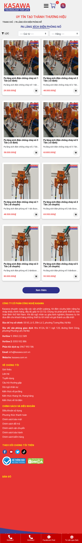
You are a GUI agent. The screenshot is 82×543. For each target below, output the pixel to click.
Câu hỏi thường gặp (12, 382)
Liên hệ (5, 373)
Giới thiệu (7, 369)
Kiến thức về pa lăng (12, 391)
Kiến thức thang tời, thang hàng (18, 395)
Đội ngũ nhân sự (10, 387)
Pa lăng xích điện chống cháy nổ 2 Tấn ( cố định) (60, 79)
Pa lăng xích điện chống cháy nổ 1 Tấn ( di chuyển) (21, 203)
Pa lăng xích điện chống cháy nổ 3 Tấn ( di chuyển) (21, 265)
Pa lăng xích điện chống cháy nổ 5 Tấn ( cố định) (60, 141)
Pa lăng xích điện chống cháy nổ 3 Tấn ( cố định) (21, 141)
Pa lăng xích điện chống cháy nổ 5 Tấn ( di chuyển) (60, 265)
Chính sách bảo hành (12, 432)
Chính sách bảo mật (12, 419)
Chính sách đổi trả (11, 423)
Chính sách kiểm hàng (13, 436)
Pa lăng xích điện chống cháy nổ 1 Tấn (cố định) (21, 79)
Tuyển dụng (8, 378)
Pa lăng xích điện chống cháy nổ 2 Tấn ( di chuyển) (60, 203)
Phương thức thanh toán (14, 415)
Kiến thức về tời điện (12, 400)
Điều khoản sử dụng (12, 410)
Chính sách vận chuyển (13, 428)
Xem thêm (41, 290)
